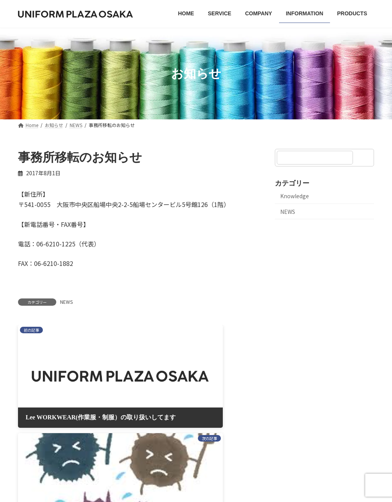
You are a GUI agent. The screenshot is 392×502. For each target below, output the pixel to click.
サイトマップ (207, 411)
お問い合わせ (257, 411)
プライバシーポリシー (146, 411)
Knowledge (294, 196)
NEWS (66, 301)
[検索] (364, 158)
